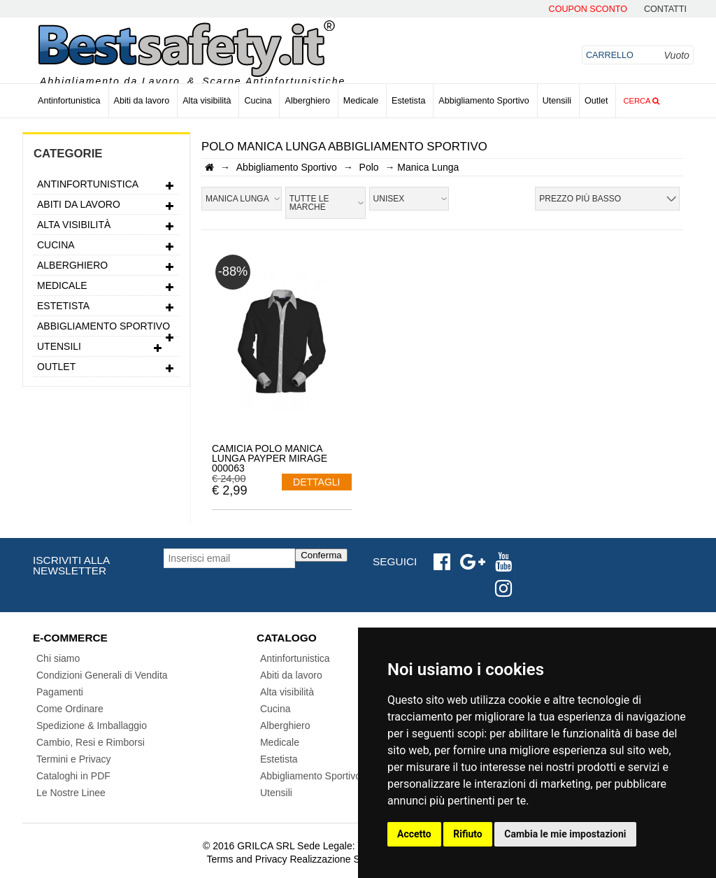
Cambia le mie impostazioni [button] (565, 834)
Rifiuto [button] (467, 834)
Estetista (408, 101)
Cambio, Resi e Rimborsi (90, 742)
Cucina (257, 101)
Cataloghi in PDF (73, 775)
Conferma (321, 555)
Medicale (360, 101)
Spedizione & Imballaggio (91, 725)
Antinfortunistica (69, 101)
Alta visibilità (206, 101)
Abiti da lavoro (142, 101)
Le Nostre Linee (71, 792)
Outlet (596, 101)
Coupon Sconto (588, 9)
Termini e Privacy (73, 759)
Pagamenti (59, 692)
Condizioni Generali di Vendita (102, 675)
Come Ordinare (69, 708)
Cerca (641, 101)
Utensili (557, 101)
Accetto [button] (414, 834)
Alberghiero (307, 101)
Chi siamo (58, 658)
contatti (665, 9)
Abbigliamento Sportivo (483, 101)
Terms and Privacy (246, 859)
